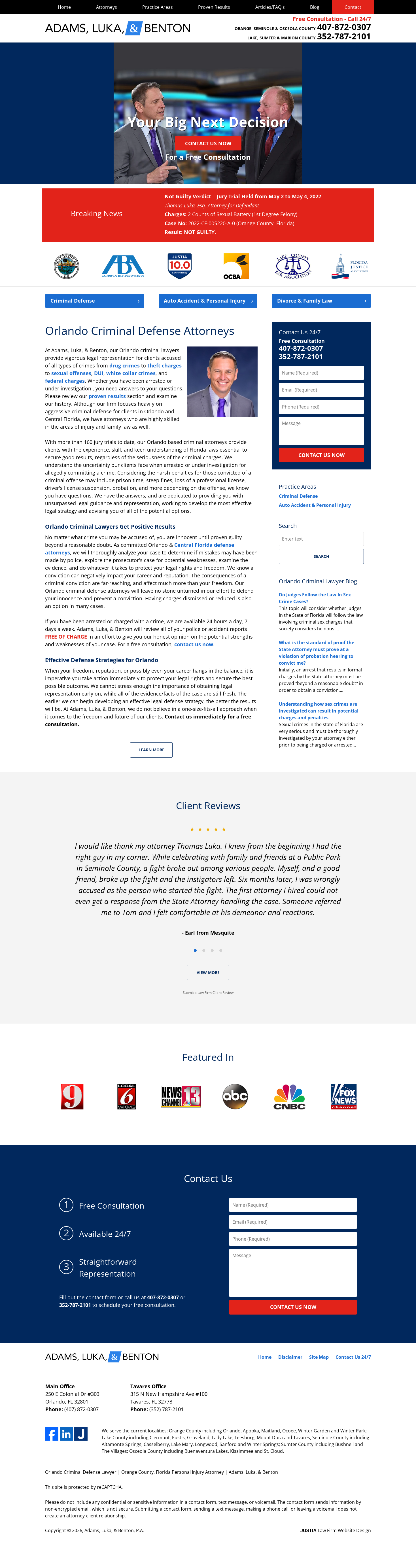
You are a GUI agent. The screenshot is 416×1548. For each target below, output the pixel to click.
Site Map (319, 1357)
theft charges (164, 365)
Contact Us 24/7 (300, 332)
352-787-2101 (301, 356)
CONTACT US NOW (321, 455)
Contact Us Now (208, 143)
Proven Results (214, 7)
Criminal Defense (72, 301)
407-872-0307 (301, 348)
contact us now (193, 644)
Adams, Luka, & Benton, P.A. (114, 1530)
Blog (314, 7)
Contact (353, 7)
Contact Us (208, 1178)
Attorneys (106, 7)
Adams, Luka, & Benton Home (117, 28)
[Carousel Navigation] (208, 950)
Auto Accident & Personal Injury (315, 505)
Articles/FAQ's (270, 7)
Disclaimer (290, 1357)
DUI (98, 373)
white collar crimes (131, 373)
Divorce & (304, 301)
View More (208, 972)
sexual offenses (71, 373)
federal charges (65, 380)
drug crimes (124, 365)
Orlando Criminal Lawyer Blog (318, 581)
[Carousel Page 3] (212, 950)
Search (321, 556)
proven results (107, 396)
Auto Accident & (204, 301)
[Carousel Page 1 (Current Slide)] (195, 950)
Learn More (151, 749)
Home (64, 7)
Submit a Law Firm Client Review (208, 992)
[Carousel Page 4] (221, 950)
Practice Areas (157, 7)
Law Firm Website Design (335, 1530)
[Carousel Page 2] (203, 950)
